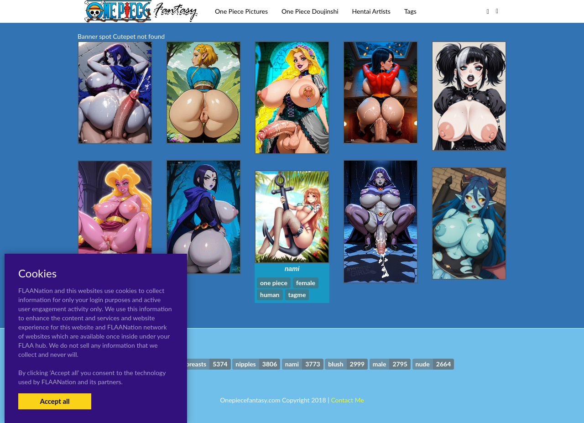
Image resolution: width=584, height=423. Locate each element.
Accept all (54, 401)
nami (292, 268)
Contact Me (347, 400)
